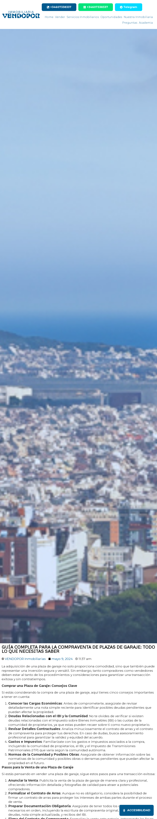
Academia (146, 22)
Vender (60, 17)
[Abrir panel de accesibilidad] (136, 810)
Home (49, 17)
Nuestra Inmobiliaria (138, 17)
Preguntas (129, 22)
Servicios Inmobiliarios (83, 17)
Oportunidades (111, 17)
